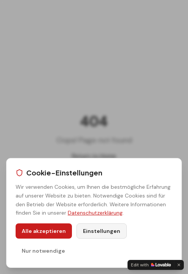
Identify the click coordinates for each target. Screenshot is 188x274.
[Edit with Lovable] (151, 264)
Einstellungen (101, 231)
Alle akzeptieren (44, 231)
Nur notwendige (43, 250)
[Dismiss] (178, 264)
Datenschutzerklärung (95, 212)
